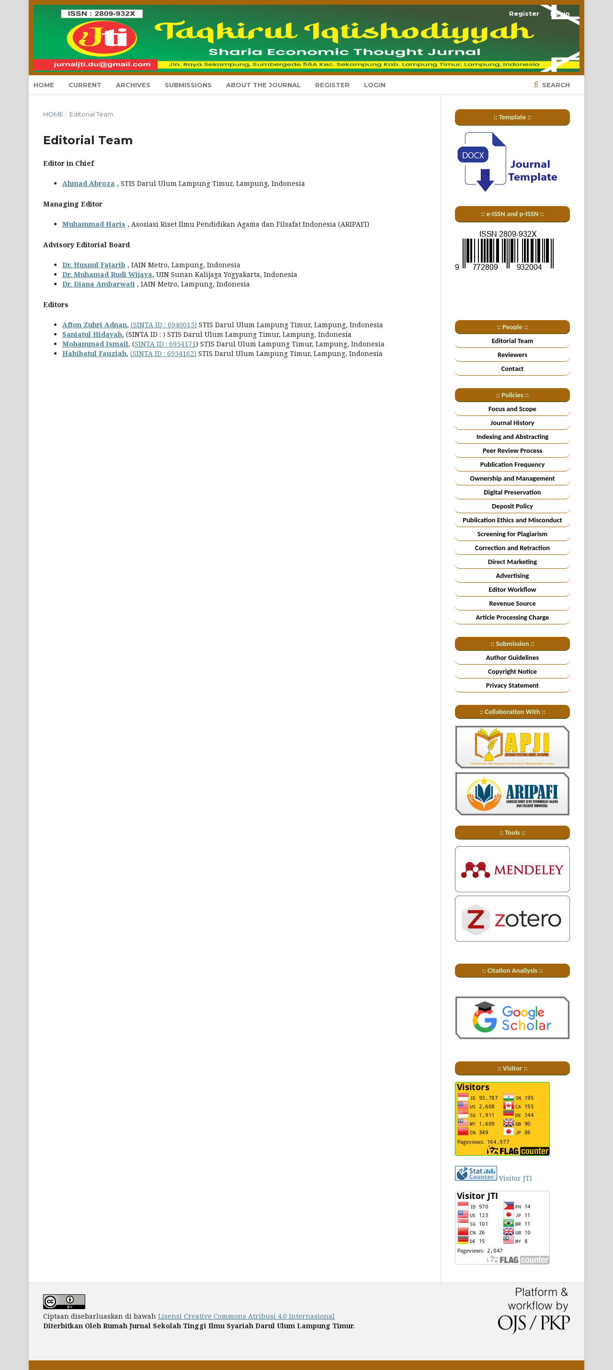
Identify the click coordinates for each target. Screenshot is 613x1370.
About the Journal (263, 85)
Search (555, 85)
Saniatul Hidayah (92, 334)
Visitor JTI (515, 1178)
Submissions (188, 85)
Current (85, 85)
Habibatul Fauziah (94, 353)
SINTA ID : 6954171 (165, 343)
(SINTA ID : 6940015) (164, 324)
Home (44, 85)
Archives (133, 85)
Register (332, 85)
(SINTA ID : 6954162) (163, 353)
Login (375, 85)
